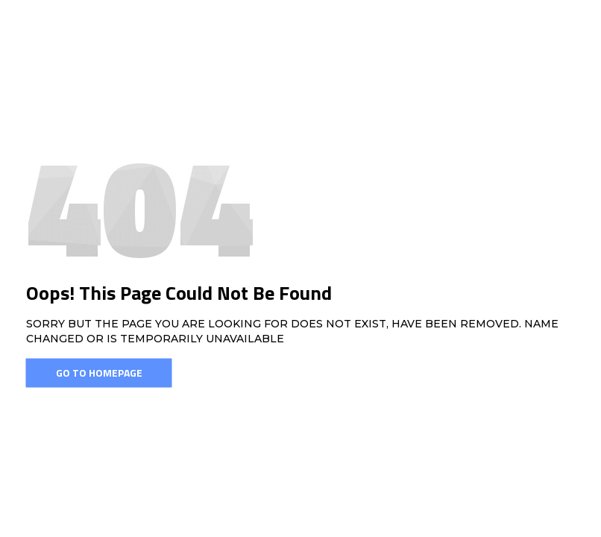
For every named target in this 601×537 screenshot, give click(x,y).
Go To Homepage (99, 372)
